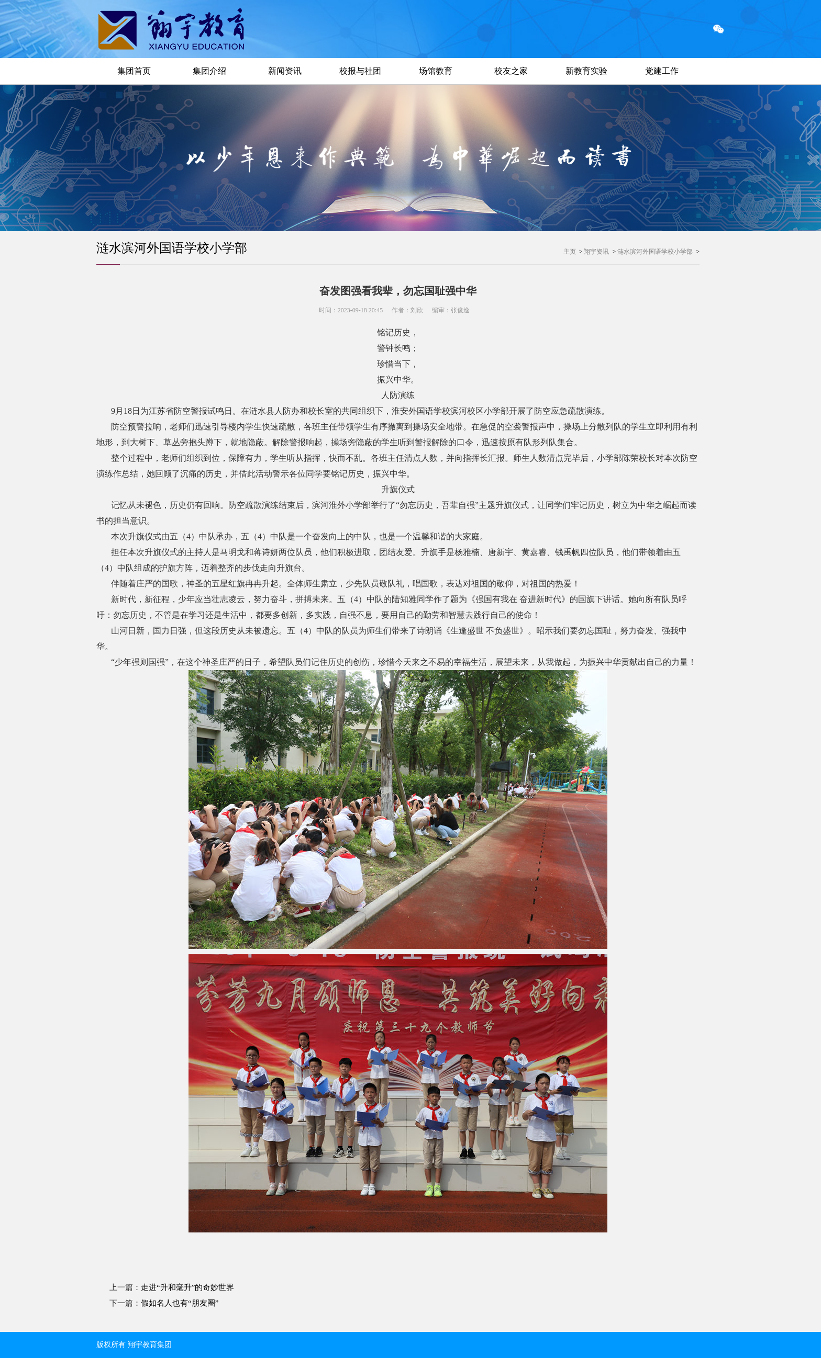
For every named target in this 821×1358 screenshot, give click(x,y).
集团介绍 (209, 70)
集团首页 (134, 70)
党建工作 (662, 70)
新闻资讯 (285, 70)
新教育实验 (586, 70)
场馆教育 (435, 70)
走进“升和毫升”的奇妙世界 (187, 1287)
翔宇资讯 (596, 251)
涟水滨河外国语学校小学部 (171, 248)
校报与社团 (360, 70)
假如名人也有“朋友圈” (179, 1303)
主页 (569, 251)
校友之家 (511, 70)
